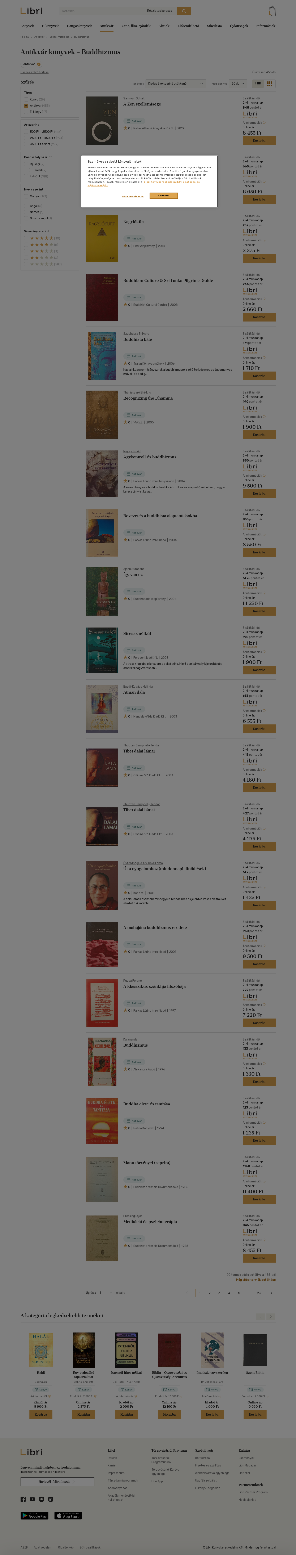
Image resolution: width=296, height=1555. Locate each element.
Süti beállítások (133, 196)
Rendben (164, 195)
